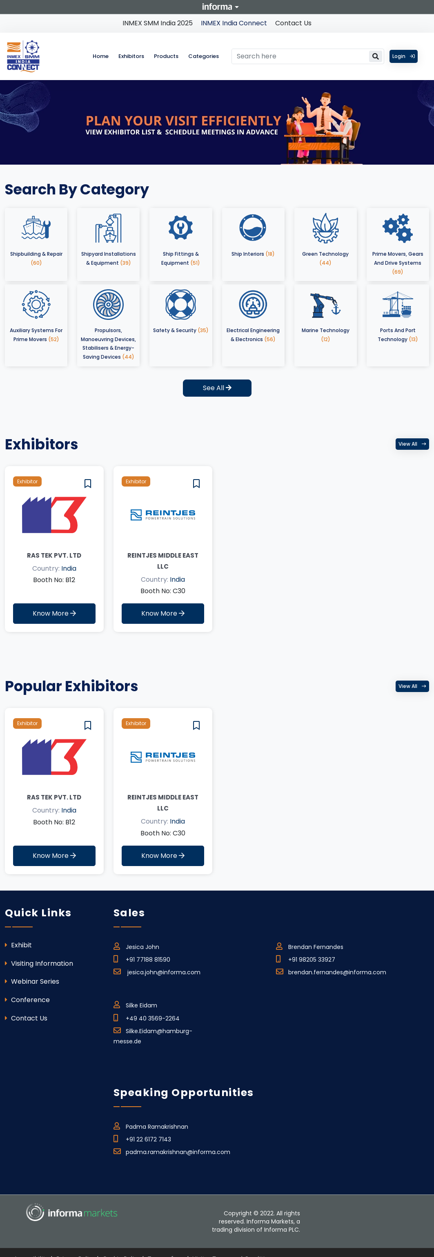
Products (166, 56)
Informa (217, 6)
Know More (54, 613)
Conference (27, 1000)
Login (403, 56)
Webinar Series (32, 981)
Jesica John (136, 946)
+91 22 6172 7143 (142, 1138)
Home (101, 56)
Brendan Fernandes (309, 946)
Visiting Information (39, 963)
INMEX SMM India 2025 (157, 23)
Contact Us (293, 23)
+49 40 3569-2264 (147, 1017)
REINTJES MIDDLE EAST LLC (162, 561)
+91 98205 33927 (305, 958)
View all (412, 443)
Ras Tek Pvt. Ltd (54, 555)
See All (217, 388)
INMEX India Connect (234, 23)
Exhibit (18, 945)
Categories (203, 56)
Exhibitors (131, 56)
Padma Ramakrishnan (151, 1125)
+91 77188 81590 (142, 958)
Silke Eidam (135, 1004)
